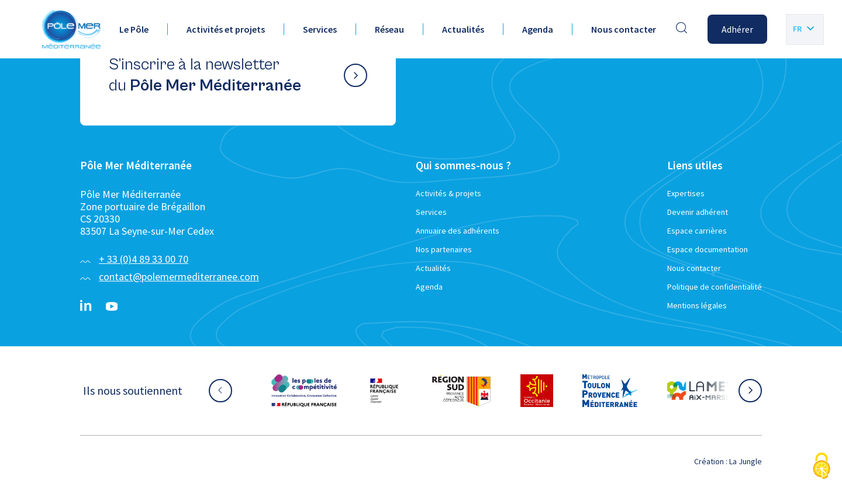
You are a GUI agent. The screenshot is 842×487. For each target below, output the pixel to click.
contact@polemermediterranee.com (179, 276)
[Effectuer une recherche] (682, 29)
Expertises (686, 193)
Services (320, 29)
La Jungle (745, 461)
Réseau (389, 29)
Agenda (537, 29)
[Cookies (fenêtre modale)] (821, 467)
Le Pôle (134, 29)
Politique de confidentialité (714, 286)
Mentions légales (697, 305)
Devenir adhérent (697, 212)
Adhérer (737, 29)
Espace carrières (697, 230)
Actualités (463, 29)
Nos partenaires (444, 249)
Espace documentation (707, 249)
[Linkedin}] (86, 307)
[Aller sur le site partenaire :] (304, 390)
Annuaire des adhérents (457, 230)
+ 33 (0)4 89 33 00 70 (143, 259)
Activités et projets (226, 29)
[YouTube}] (112, 307)
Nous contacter (623, 29)
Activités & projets (448, 193)
